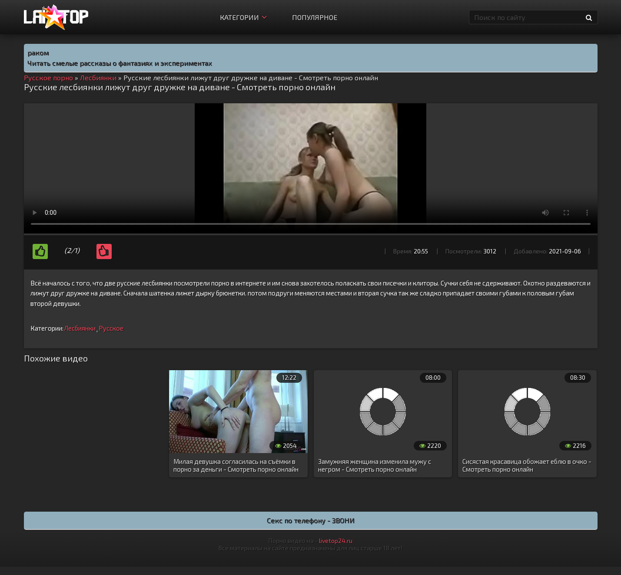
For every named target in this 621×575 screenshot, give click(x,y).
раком (38, 52)
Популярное (314, 17)
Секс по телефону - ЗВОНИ (311, 520)
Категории (243, 17)
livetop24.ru (335, 540)
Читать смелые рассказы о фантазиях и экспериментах (119, 63)
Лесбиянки (80, 328)
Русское (111, 328)
